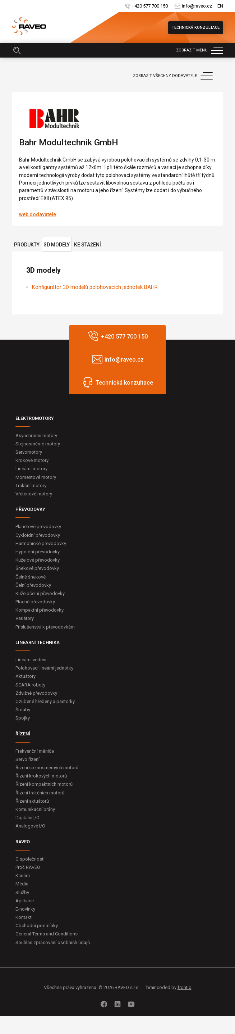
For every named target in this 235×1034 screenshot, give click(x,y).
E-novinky (25, 909)
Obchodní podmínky (36, 925)
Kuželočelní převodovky (40, 593)
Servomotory (28, 452)
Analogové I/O (30, 826)
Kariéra (22, 875)
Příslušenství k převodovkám (45, 627)
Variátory (24, 618)
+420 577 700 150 (150, 6)
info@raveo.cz (197, 6)
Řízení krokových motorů (41, 776)
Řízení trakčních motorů (39, 792)
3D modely (57, 245)
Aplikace (24, 900)
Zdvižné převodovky (36, 693)
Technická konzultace (196, 27)
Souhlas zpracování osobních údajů (52, 942)
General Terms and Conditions (46, 934)
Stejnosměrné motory (37, 443)
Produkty (27, 245)
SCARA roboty (30, 685)
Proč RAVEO (27, 867)
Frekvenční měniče (34, 751)
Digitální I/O (27, 817)
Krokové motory (32, 460)
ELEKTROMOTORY (34, 418)
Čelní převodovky (33, 585)
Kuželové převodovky (37, 560)
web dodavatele (37, 214)
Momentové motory (35, 477)
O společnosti (30, 859)
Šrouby (22, 709)
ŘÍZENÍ (22, 733)
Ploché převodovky (35, 601)
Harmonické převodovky (40, 543)
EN (220, 6)
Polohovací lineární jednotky (44, 668)
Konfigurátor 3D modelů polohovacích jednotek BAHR (95, 287)
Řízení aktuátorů (32, 801)
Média (21, 883)
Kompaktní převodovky (39, 610)
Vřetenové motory (33, 493)
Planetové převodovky (38, 526)
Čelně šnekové (30, 577)
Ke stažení (87, 245)
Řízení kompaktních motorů (44, 784)
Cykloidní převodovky (37, 535)
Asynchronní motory (36, 435)
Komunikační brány (35, 809)
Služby (22, 892)
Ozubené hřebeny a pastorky (45, 701)
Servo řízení (27, 759)
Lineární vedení (30, 659)
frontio (185, 987)
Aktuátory (25, 676)
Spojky (22, 718)
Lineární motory (31, 468)
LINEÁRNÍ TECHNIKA (37, 642)
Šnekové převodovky (37, 568)
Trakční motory (30, 485)
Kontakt (23, 917)
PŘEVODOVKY (30, 509)
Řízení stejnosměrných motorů (46, 767)
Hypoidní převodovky (37, 551)
